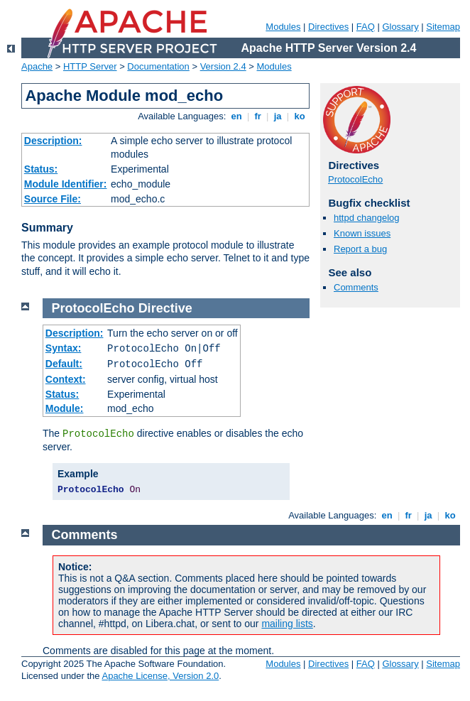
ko (299, 116)
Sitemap (443, 26)
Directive (165, 308)
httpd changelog (367, 217)
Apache (37, 66)
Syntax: (63, 348)
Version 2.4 (223, 66)
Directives (328, 26)
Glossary (400, 26)
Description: (53, 140)
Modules (283, 26)
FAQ (365, 26)
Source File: (52, 199)
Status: (41, 169)
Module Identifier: (65, 184)
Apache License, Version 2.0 (160, 675)
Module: (64, 408)
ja (277, 116)
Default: (63, 363)
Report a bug (360, 249)
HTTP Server (90, 66)
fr (258, 116)
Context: (65, 379)
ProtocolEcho (355, 179)
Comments (356, 287)
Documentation (158, 66)
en (236, 116)
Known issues (362, 233)
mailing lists (286, 623)
